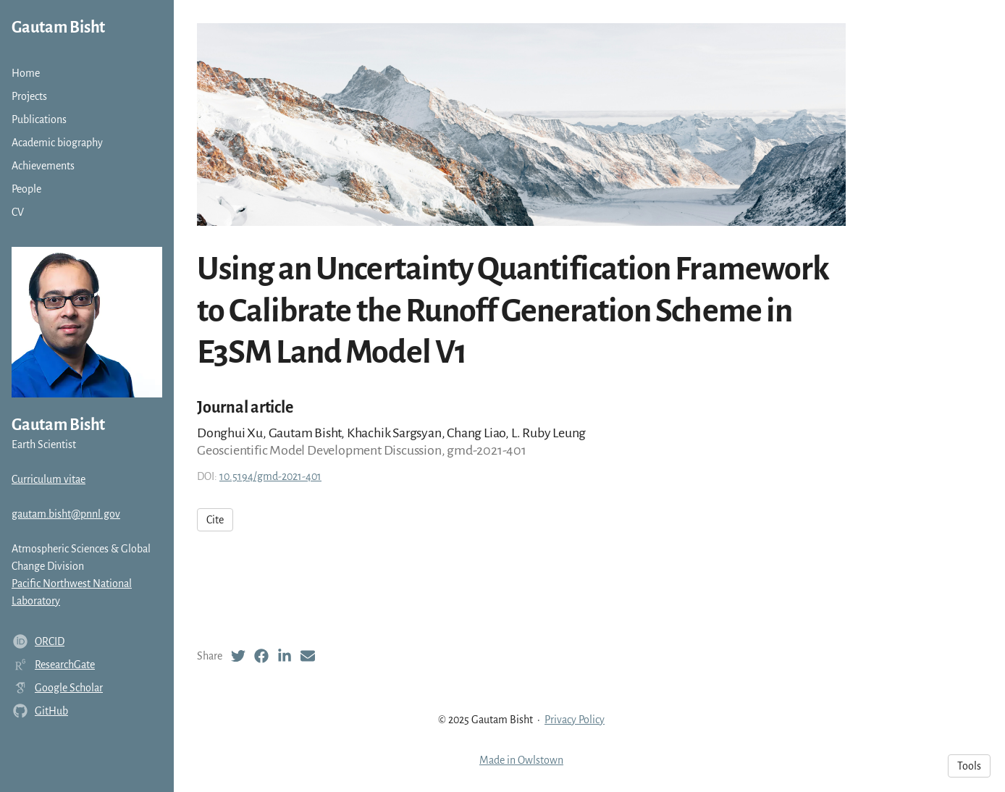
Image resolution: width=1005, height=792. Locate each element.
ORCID (49, 641)
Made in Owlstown (521, 760)
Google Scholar (69, 688)
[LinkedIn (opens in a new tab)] (284, 656)
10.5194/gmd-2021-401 (270, 476)
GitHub (51, 711)
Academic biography (57, 142)
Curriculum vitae (48, 479)
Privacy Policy (574, 719)
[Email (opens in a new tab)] (307, 656)
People (26, 189)
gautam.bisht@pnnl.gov (66, 514)
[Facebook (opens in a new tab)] (261, 656)
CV (18, 212)
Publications (39, 119)
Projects (29, 96)
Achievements (43, 166)
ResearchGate (65, 664)
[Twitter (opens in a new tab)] (238, 656)
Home (26, 73)
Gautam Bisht (58, 27)
